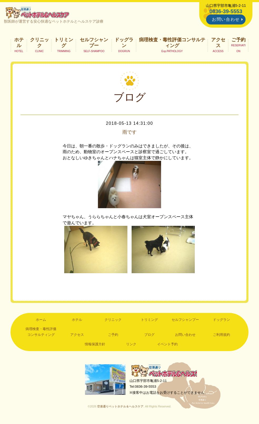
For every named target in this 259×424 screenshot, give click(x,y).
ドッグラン (123, 43)
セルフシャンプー (94, 43)
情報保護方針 (95, 345)
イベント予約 (167, 345)
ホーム (41, 321)
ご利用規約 (221, 336)
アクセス (218, 43)
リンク (131, 345)
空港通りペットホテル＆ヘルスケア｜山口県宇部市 (39, 13)
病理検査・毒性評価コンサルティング (172, 43)
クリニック (39, 43)
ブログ (149, 336)
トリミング (63, 43)
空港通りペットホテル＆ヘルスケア (166, 372)
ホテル (19, 43)
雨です (129, 133)
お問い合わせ (226, 19)
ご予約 (238, 40)
